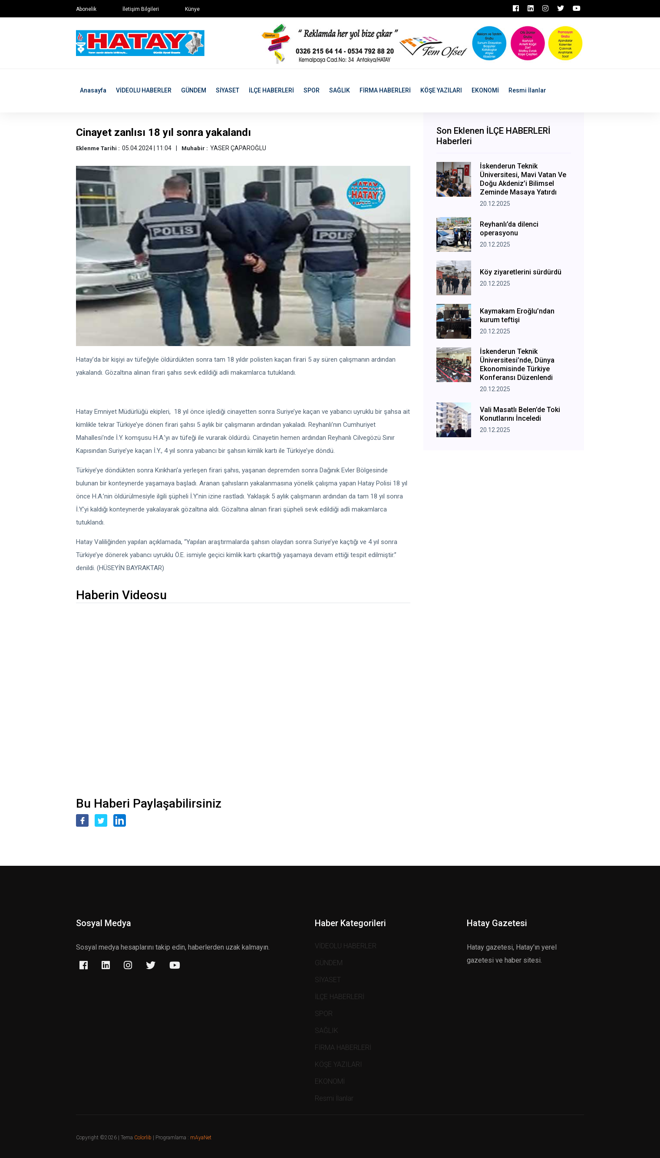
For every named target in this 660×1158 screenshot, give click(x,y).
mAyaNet (200, 1138)
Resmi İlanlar (527, 90)
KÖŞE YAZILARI (441, 90)
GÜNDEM (193, 90)
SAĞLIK (339, 90)
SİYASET (227, 90)
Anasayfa (93, 90)
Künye (192, 9)
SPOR (312, 90)
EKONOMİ (485, 90)
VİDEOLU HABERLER (144, 90)
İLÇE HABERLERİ (271, 90)
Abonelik (86, 9)
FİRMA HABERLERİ (385, 90)
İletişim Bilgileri (140, 9)
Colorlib (143, 1138)
